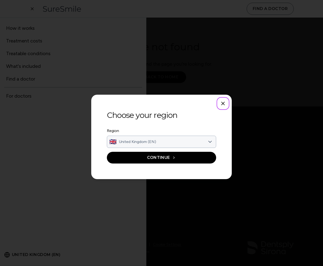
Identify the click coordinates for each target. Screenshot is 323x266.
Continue (161, 157)
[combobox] (161, 142)
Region (113, 130)
